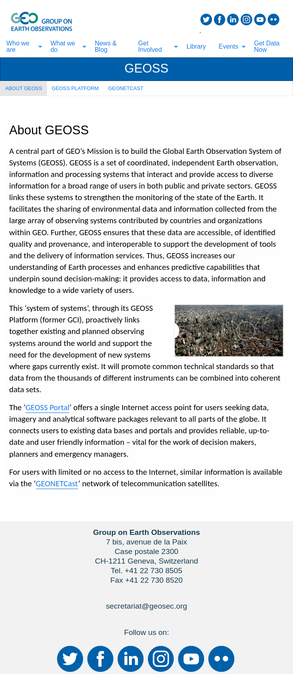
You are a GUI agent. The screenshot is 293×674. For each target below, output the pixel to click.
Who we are (17, 46)
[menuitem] (22, 46)
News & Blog (106, 46)
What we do (63, 46)
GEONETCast (57, 483)
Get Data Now (266, 46)
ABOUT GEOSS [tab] (23, 88)
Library (196, 46)
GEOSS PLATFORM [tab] (75, 88)
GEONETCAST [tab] (125, 88)
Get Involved (150, 46)
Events (228, 46)
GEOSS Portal (47, 407)
